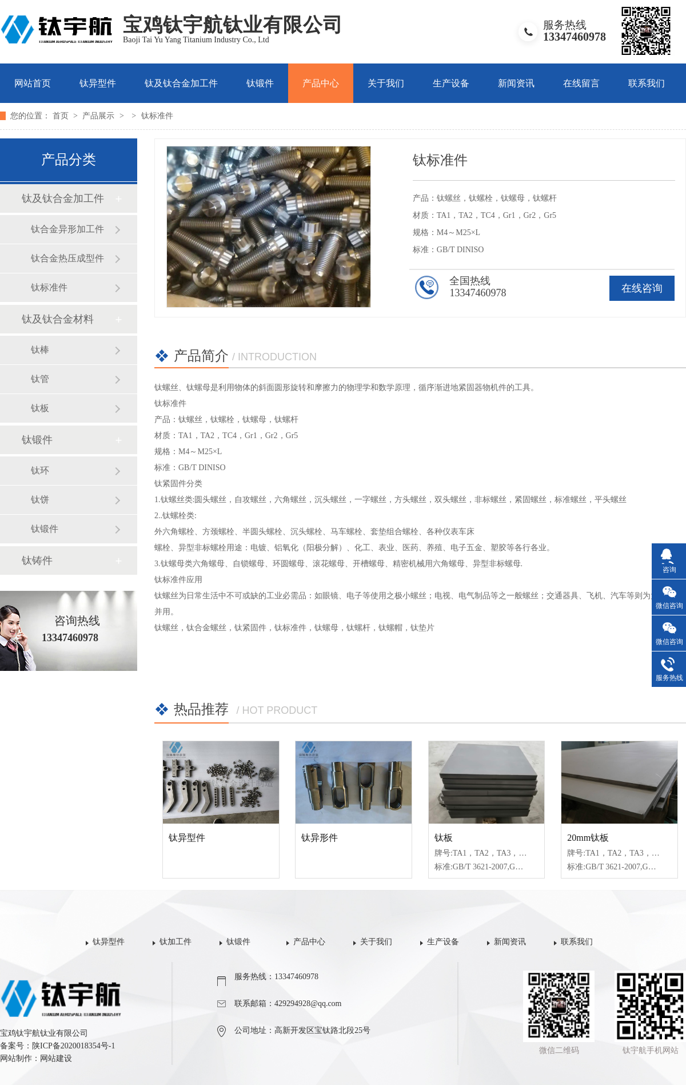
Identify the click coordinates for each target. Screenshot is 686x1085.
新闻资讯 (516, 83)
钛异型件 (97, 83)
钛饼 (40, 499)
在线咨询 (642, 288)
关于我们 (386, 83)
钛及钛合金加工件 (181, 83)
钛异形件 (319, 837)
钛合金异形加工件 (67, 229)
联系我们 (646, 83)
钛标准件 (157, 116)
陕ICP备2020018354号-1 (73, 1046)
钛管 (40, 379)
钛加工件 (175, 941)
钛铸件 (37, 560)
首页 (62, 116)
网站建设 (56, 1058)
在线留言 (581, 83)
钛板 (40, 408)
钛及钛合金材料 (58, 319)
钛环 (40, 470)
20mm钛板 (588, 837)
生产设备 (451, 83)
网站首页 (32, 83)
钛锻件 (260, 83)
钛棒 (40, 350)
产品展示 (99, 116)
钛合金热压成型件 (67, 258)
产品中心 (320, 83)
